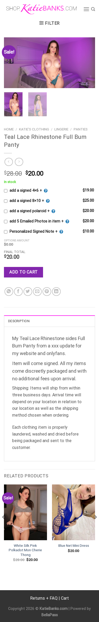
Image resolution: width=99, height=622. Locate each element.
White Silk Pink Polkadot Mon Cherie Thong (25, 550)
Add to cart (23, 272)
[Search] (93, 9)
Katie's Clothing (34, 129)
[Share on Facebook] (18, 291)
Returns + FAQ (44, 598)
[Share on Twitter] (27, 291)
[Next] (95, 528)
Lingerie (61, 129)
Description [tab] (19, 321)
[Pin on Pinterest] (47, 291)
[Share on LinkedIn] (56, 291)
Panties (81, 129)
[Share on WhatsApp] (8, 291)
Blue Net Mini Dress (73, 545)
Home (9, 129)
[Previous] (3, 528)
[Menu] (86, 9)
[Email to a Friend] (37, 291)
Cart (65, 598)
